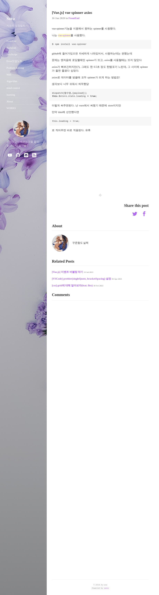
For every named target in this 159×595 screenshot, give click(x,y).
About (10, 101)
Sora (11, 18)
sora (106, 588)
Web (9, 74)
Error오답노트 (14, 61)
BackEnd (11, 47)
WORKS (11, 108)
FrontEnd (74, 18)
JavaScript (12, 54)
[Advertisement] (100, 160)
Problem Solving (15, 68)
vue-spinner (64, 35)
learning (11, 94)
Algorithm (12, 81)
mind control (13, 88)
